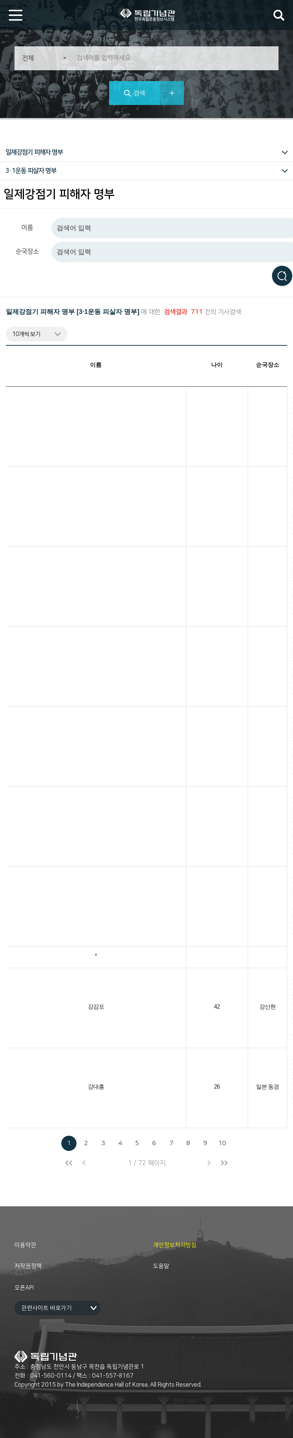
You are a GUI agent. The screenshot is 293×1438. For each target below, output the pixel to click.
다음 (209, 1162)
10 (222, 1143)
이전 (83, 1162)
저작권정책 (28, 1266)
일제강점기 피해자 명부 (34, 152)
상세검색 (172, 93)
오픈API (24, 1287)
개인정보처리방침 (175, 1245)
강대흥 (96, 1087)
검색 (139, 93)
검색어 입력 (278, 15)
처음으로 (68, 1162)
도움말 (161, 1266)
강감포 (96, 1007)
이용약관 (25, 1245)
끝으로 (224, 1162)
